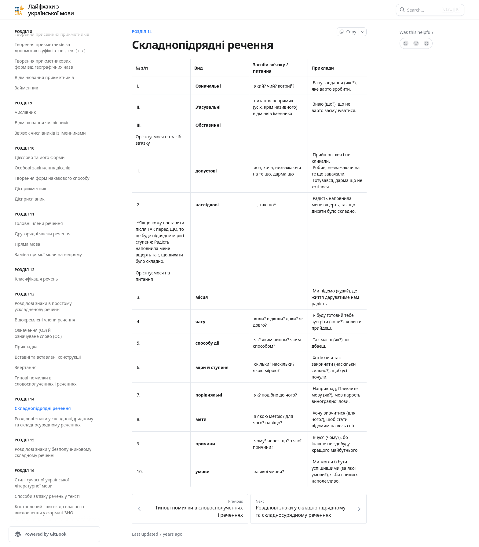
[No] (426, 43)
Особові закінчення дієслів (42, 168)
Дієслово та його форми (39, 157)
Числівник (25, 112)
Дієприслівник (30, 199)
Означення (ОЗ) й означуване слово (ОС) (38, 333)
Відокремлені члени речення (45, 320)
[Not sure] (416, 43)
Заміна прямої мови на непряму (48, 254)
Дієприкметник (30, 188)
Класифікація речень (36, 279)
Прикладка (26, 347)
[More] (363, 31)
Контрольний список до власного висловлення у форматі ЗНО (49, 510)
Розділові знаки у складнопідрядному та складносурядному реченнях (54, 422)
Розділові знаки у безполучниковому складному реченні (53, 452)
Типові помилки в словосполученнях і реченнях (45, 381)
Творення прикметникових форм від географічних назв (44, 64)
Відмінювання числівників (42, 122)
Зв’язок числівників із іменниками (50, 133)
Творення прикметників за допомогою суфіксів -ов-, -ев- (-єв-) (50, 47)
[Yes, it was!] (405, 43)
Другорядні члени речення (43, 234)
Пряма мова (27, 244)
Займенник (26, 88)
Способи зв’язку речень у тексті (47, 496)
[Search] (423, 10)
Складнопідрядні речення (43, 408)
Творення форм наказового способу (52, 178)
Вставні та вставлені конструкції (48, 357)
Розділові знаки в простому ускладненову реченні (43, 306)
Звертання (26, 367)
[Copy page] (348, 31)
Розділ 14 (142, 31)
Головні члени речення (39, 223)
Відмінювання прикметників (44, 77)
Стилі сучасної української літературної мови (42, 483)
